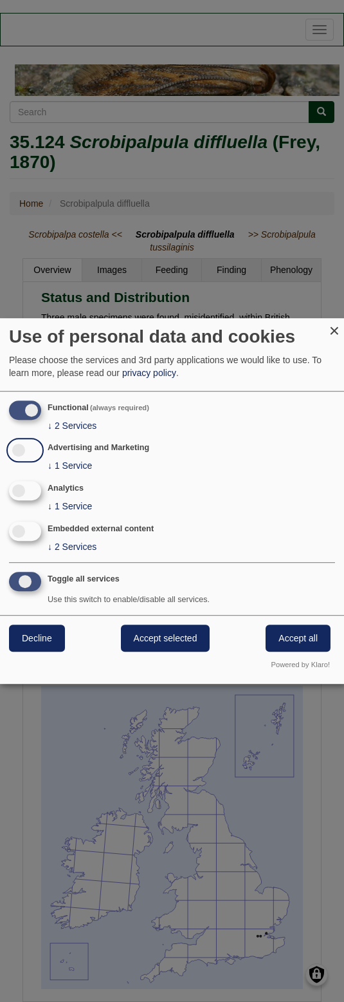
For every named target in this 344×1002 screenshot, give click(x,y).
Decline (37, 638)
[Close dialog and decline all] (334, 326)
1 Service (70, 466)
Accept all (298, 638)
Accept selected (165, 638)
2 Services (72, 425)
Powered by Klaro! (300, 664)
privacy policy (149, 373)
